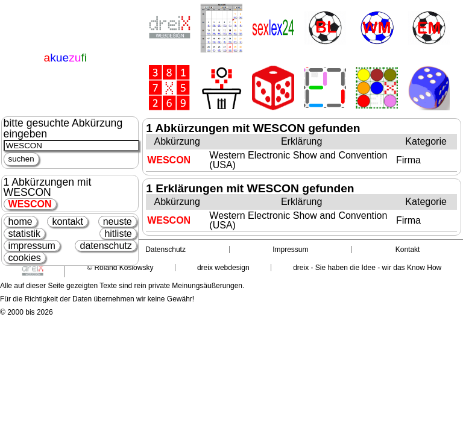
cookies (24, 258)
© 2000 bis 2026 (26, 312)
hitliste (117, 233)
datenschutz (105, 246)
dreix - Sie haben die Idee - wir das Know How (367, 267)
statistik (24, 233)
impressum (31, 246)
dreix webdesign (223, 267)
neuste (117, 221)
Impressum (290, 249)
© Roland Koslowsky (120, 267)
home (20, 221)
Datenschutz (165, 249)
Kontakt (407, 249)
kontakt (67, 221)
